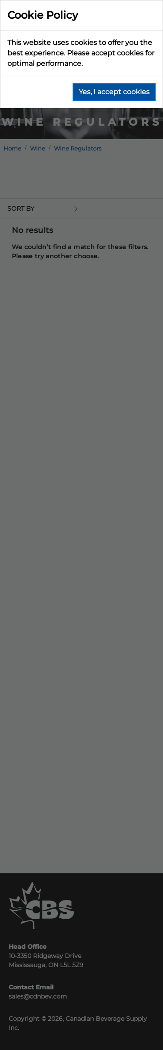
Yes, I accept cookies (114, 92)
